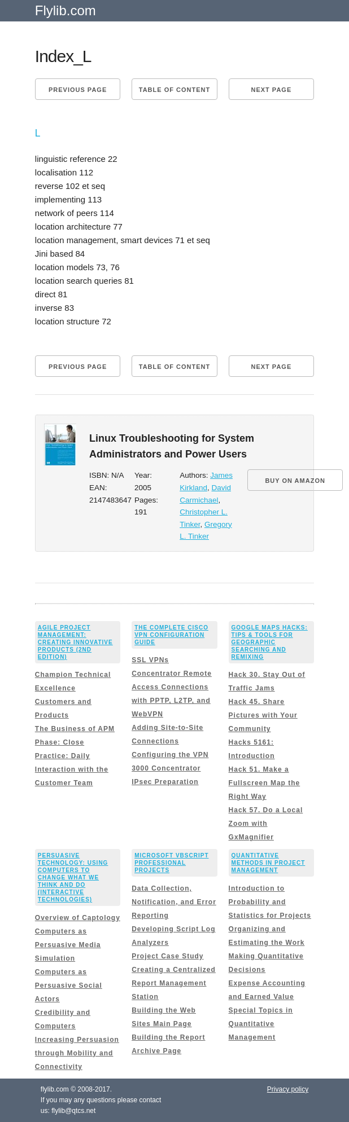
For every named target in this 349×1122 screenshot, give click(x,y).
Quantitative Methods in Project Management (269, 862)
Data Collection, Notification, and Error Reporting (174, 902)
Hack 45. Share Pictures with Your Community (263, 715)
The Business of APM (75, 729)
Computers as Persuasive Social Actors (68, 985)
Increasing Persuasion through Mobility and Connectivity (77, 1053)
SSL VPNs (150, 660)
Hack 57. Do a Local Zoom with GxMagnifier (266, 823)
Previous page (78, 89)
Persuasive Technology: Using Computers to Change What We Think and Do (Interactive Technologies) (73, 877)
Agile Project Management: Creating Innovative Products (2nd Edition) (75, 642)
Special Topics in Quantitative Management (261, 1023)
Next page (271, 89)
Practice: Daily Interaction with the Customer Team (71, 769)
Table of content (174, 89)
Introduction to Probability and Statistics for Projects (270, 902)
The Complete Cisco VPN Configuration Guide (171, 634)
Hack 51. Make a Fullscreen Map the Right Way (264, 782)
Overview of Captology (77, 918)
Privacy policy (287, 1089)
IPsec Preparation (165, 782)
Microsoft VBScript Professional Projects (171, 862)
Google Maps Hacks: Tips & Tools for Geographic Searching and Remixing (270, 642)
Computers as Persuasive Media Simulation (68, 944)
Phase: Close (59, 742)
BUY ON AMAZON (295, 480)
